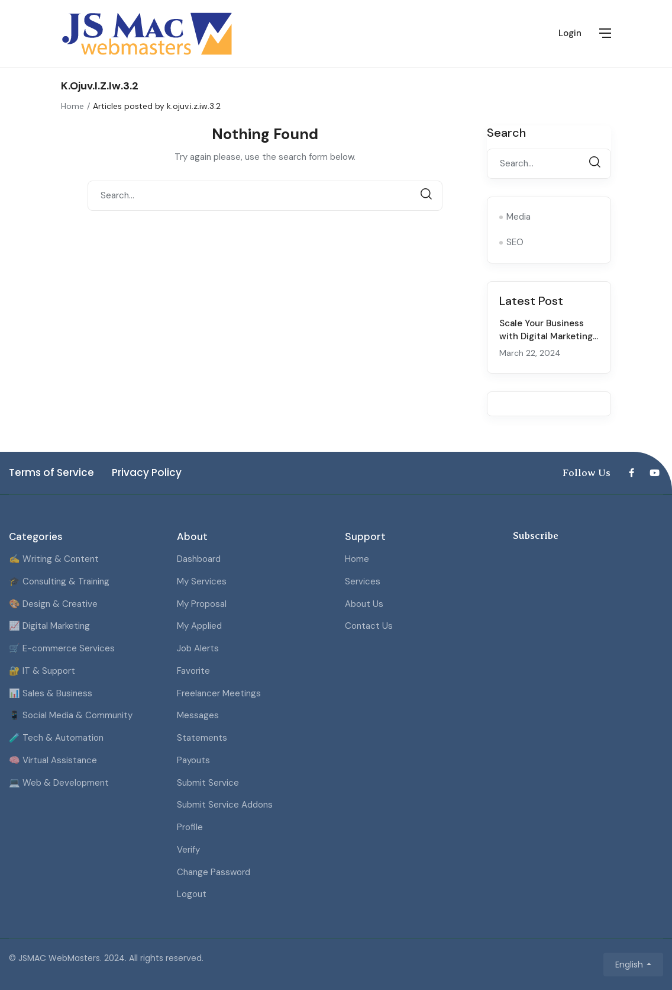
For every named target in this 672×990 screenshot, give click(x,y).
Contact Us (369, 626)
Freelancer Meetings (219, 693)
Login (569, 33)
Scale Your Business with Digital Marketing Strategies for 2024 (546, 336)
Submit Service (208, 783)
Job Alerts (198, 648)
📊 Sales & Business (50, 693)
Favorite (193, 671)
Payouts (193, 760)
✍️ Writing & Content (54, 559)
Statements (202, 738)
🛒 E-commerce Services (62, 648)
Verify (188, 850)
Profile (190, 827)
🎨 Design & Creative (53, 604)
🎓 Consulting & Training (59, 581)
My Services (202, 581)
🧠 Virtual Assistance (53, 760)
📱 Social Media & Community (71, 715)
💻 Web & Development (59, 783)
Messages (198, 715)
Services (362, 581)
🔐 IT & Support (42, 671)
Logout (191, 894)
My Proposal (202, 604)
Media (518, 217)
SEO (515, 242)
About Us (364, 604)
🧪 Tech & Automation (56, 738)
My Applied (199, 626)
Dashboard (199, 559)
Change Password (213, 872)
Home (72, 106)
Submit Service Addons (225, 805)
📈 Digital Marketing (49, 626)
